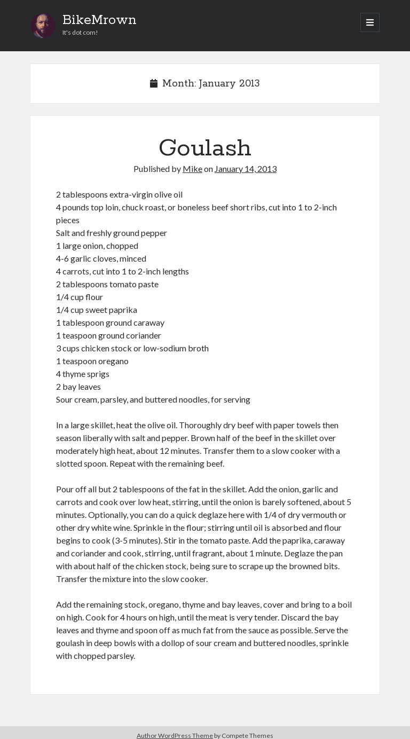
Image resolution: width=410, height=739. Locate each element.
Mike (192, 168)
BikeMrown (99, 20)
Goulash (205, 148)
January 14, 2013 (246, 168)
